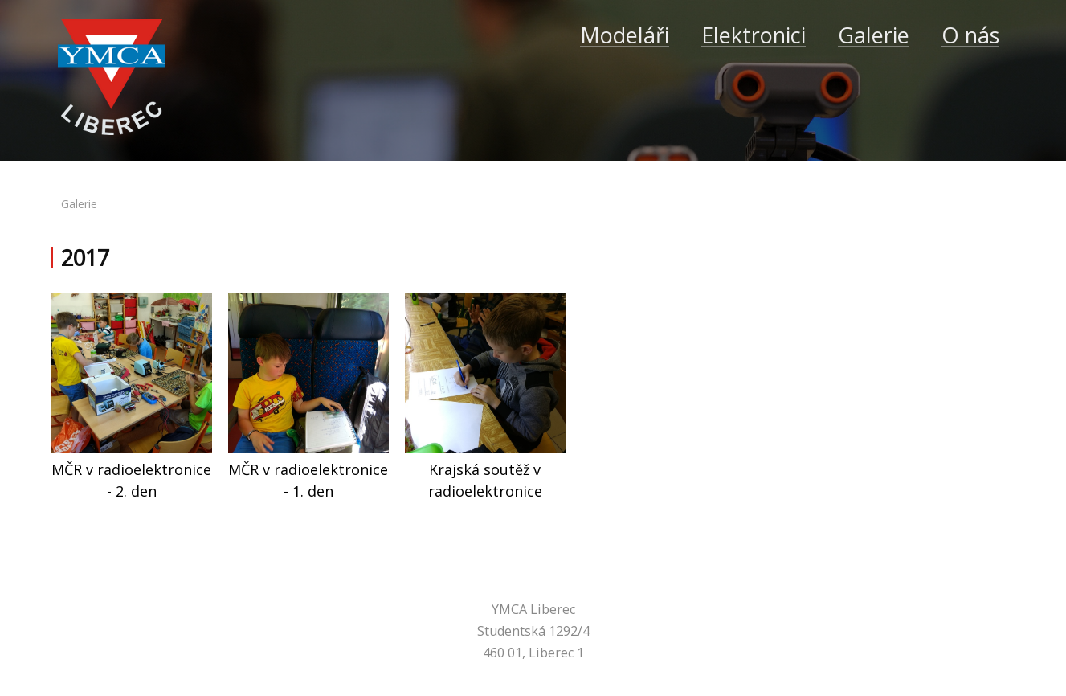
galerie (79, 203)
